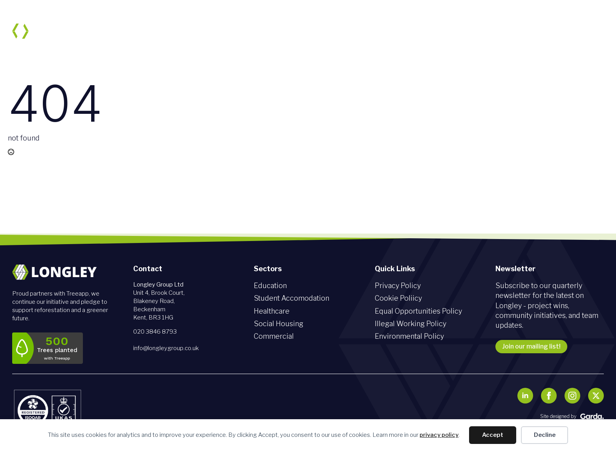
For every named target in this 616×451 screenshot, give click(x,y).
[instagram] (572, 396)
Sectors (324, 31)
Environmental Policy (409, 336)
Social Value (380, 31)
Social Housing (278, 324)
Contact (583, 31)
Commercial (274, 336)
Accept (492, 434)
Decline (545, 434)
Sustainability (439, 31)
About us (281, 31)
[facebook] (549, 396)
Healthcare (272, 311)
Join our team (499, 31)
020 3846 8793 (155, 331)
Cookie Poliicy (398, 298)
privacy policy (439, 434)
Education (270, 285)
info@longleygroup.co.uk (166, 348)
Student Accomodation (291, 298)
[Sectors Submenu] (344, 31)
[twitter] (596, 396)
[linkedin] (525, 396)
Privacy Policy (398, 285)
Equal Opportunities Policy (418, 311)
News (545, 31)
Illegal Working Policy (410, 324)
